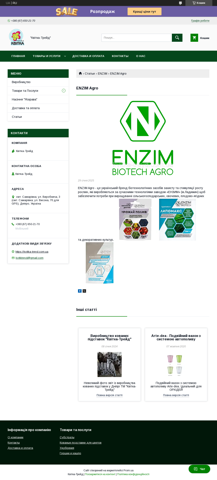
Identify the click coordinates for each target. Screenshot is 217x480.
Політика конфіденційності (133, 474)
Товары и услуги (46, 56)
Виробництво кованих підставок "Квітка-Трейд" (109, 337)
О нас (140, 56)
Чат (199, 469)
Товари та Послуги (25, 90)
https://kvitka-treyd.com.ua (31, 251)
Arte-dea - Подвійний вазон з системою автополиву (176, 337)
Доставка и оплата (88, 56)
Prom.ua (129, 470)
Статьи (90, 73)
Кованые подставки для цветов (81, 442)
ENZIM (102, 73)
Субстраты (67, 437)
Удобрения (67, 447)
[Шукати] (177, 38)
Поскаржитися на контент (100, 474)
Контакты (120, 56)
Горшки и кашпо (70, 453)
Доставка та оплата (26, 108)
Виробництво (21, 82)
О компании (15, 437)
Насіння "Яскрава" (24, 99)
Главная (18, 56)
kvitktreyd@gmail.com (29, 257)
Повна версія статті (109, 395)
